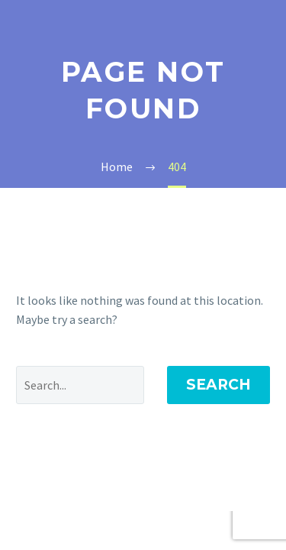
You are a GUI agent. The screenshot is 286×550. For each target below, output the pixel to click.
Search (218, 384)
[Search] (80, 385)
